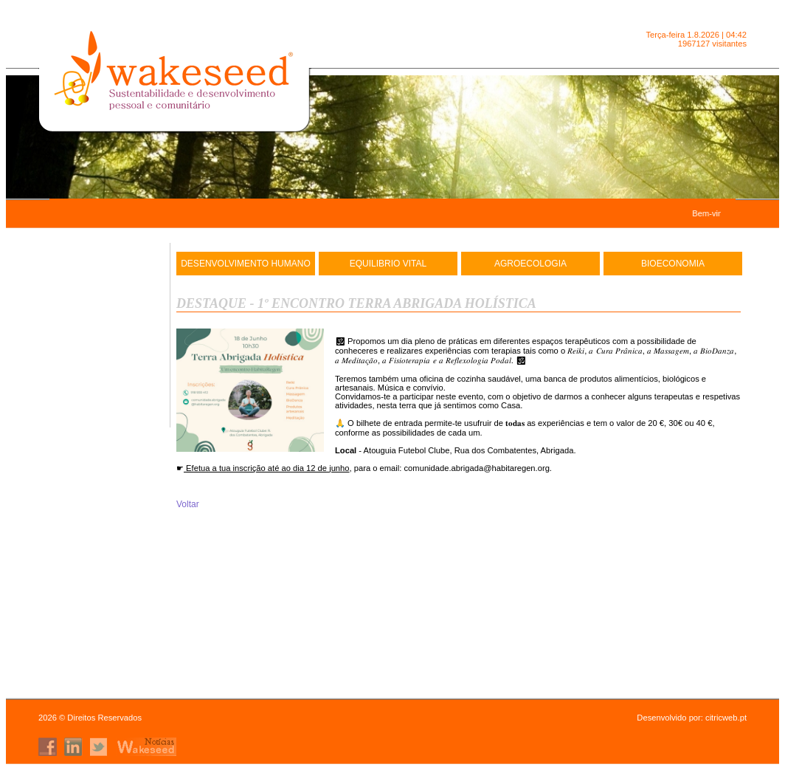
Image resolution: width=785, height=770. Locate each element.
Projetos (101, 415)
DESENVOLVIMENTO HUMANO (246, 263)
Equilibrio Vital (388, 263)
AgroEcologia (530, 263)
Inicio (101, 278)
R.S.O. (101, 387)
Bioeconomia (673, 263)
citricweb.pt (726, 717)
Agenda (101, 333)
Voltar (187, 504)
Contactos (101, 360)
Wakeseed (101, 305)
